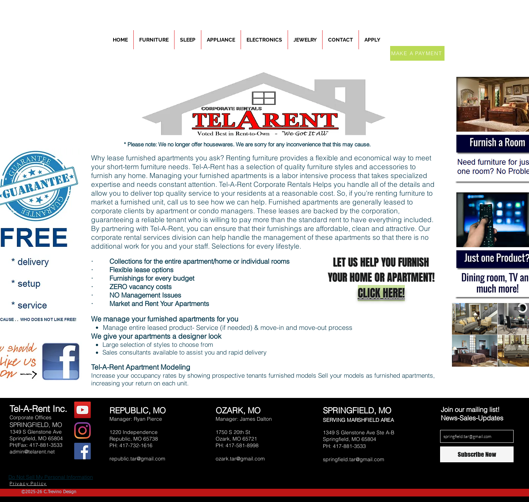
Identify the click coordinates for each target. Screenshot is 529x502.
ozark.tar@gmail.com (240, 458)
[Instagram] (82, 430)
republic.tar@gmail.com (137, 458)
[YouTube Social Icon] (82, 410)
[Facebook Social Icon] (82, 451)
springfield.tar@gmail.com (353, 459)
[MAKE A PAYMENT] (417, 53)
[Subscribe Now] (477, 454)
